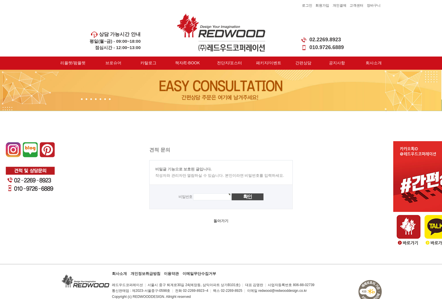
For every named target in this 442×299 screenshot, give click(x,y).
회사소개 (374, 63)
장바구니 (374, 5)
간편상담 (303, 63)
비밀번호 (185, 197)
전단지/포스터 (229, 63)
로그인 (307, 5)
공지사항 (337, 63)
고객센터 (356, 5)
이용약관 (171, 273)
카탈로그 (148, 63)
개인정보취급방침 (145, 273)
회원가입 (322, 5)
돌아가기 (221, 221)
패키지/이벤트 (268, 63)
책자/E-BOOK (187, 63)
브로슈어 (113, 63)
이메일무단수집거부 (199, 273)
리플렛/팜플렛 (73, 63)
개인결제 (339, 5)
